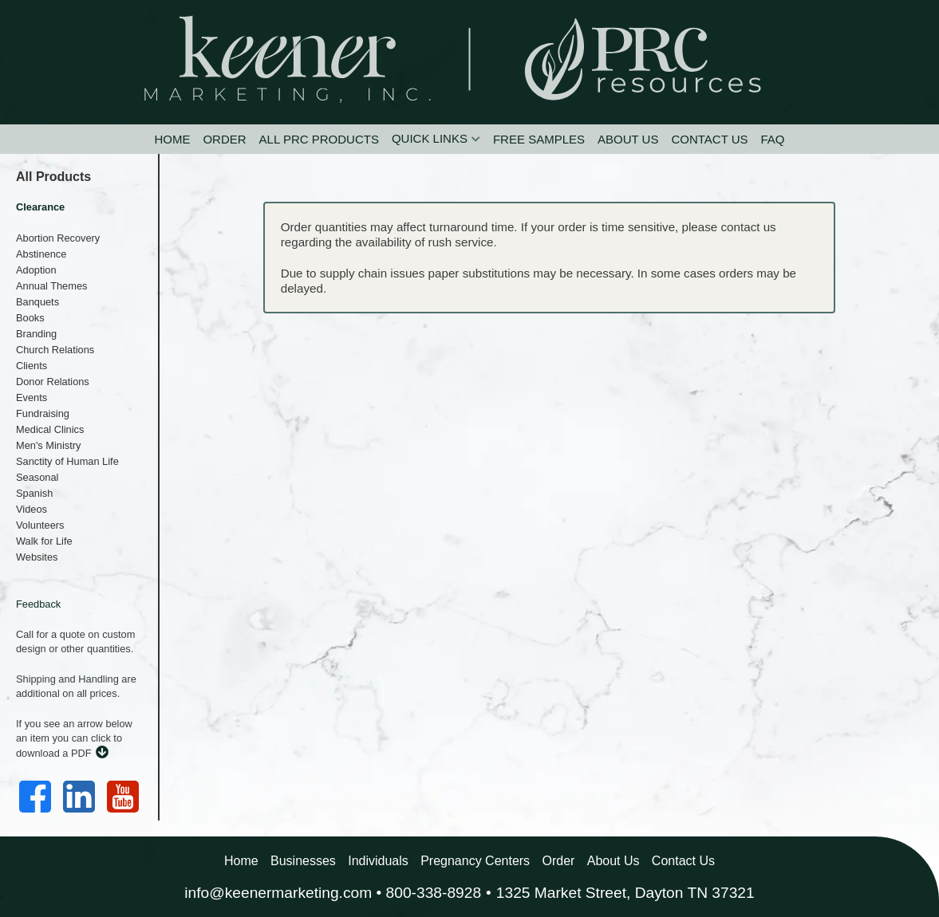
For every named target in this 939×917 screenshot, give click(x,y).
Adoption (36, 270)
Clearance (40, 207)
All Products (53, 176)
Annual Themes (51, 286)
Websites (36, 557)
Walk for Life (44, 541)
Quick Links (430, 138)
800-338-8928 (434, 892)
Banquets (37, 302)
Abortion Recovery (58, 238)
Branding (36, 334)
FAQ (773, 139)
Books (30, 318)
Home (172, 139)
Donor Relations (52, 382)
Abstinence (41, 254)
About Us (628, 139)
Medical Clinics (50, 429)
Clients (31, 366)
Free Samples (539, 139)
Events (31, 397)
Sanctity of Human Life (67, 461)
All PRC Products (319, 139)
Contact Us (709, 139)
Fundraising (42, 413)
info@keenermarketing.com (278, 892)
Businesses (303, 861)
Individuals (378, 861)
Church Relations (55, 350)
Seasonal (37, 477)
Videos (31, 509)
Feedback (38, 604)
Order (224, 139)
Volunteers (40, 525)
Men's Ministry (48, 445)
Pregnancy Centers (475, 861)
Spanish (34, 493)
